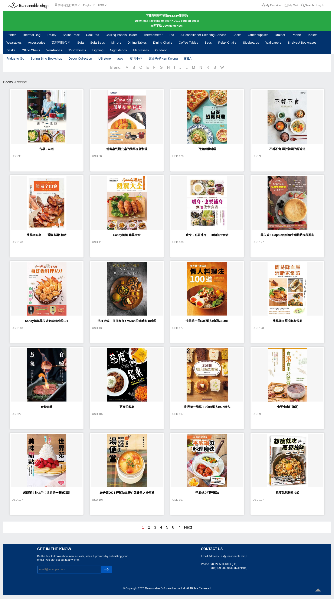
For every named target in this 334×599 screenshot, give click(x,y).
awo (120, 58)
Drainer (280, 35)
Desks (10, 50)
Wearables (14, 42)
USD (102, 5)
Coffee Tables (188, 42)
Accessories (36, 42)
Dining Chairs (162, 42)
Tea (171, 35)
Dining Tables (137, 42)
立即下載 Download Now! (167, 25)
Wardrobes (54, 50)
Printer (11, 35)
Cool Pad (92, 35)
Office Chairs (31, 50)
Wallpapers (273, 42)
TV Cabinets (77, 50)
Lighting (98, 50)
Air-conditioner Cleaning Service (203, 35)
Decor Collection (80, 58)
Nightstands (118, 50)
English (89, 5)
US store (104, 58)
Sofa (80, 42)
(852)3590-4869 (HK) (224, 564)
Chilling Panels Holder (121, 35)
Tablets (312, 35)
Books (237, 35)
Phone (296, 35)
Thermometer (153, 35)
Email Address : (211, 556)
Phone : (206, 564)
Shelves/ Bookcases (302, 42)
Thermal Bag (31, 35)
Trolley (51, 35)
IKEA (187, 58)
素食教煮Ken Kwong (163, 58)
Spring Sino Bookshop (46, 58)
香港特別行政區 (67, 5)
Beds (208, 42)
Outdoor (161, 50)
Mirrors (116, 42)
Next (188, 527)
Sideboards (251, 42)
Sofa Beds (97, 42)
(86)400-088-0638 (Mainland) (229, 567)
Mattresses (141, 50)
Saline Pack (71, 35)
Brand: (115, 67)
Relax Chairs (227, 42)
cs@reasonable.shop (234, 556)
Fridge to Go (15, 58)
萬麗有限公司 (61, 42)
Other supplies (258, 35)
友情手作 (136, 58)
